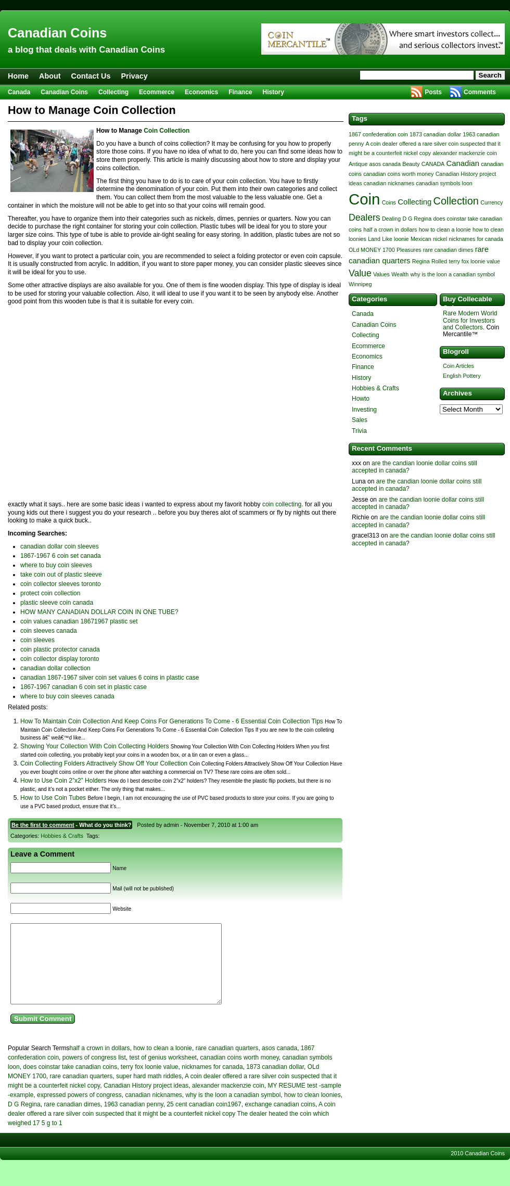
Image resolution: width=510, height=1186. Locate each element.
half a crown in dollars (100, 1063)
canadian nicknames (153, 1110)
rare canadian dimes (72, 1120)
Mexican (421, 239)
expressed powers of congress (79, 1110)
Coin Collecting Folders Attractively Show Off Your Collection (103, 763)
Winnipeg (360, 284)
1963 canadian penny (133, 1120)
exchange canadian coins (280, 1120)
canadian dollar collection (55, 668)
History (273, 92)
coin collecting (281, 504)
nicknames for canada (212, 1082)
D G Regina (24, 1120)
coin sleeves (37, 640)
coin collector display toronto (59, 658)
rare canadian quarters (227, 1063)
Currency (491, 202)
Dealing (391, 218)
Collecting (113, 92)
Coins (389, 202)
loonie (401, 239)
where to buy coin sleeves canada (67, 696)
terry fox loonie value (149, 1082)
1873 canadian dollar (275, 1082)
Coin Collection (166, 130)
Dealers (364, 217)
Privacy (134, 76)
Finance (240, 92)
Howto (360, 398)
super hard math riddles (149, 1091)
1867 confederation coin (378, 134)
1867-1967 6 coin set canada (60, 555)
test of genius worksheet (162, 1073)
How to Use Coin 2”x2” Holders (63, 780)
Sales (359, 420)
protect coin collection (50, 593)
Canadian (463, 163)
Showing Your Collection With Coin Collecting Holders (94, 746)
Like (387, 239)
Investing (364, 409)
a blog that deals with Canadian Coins (86, 50)
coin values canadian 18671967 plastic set (79, 621)
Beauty (410, 164)
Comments (480, 92)
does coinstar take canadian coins (70, 1082)
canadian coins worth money (239, 1073)
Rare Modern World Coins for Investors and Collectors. (470, 320)
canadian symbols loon (444, 183)
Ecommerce (156, 92)
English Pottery (462, 376)
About (50, 76)
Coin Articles (458, 366)
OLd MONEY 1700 (372, 250)
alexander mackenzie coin (228, 1101)
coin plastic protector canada (60, 649)
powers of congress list (94, 1073)
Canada (19, 92)
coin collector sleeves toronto (60, 584)
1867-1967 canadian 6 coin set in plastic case (83, 687)
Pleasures (409, 250)
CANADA (433, 164)
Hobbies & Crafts (62, 836)
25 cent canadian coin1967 (204, 1120)
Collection (456, 201)
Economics (201, 92)
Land (374, 239)
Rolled (439, 261)
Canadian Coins (57, 32)
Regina (421, 261)
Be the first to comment (42, 825)
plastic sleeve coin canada (56, 602)
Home (18, 76)
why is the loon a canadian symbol (233, 1110)
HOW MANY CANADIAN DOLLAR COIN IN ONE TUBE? (99, 612)
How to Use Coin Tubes (53, 797)
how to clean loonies (312, 1110)
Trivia (359, 431)
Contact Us (91, 76)
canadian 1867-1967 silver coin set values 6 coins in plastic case (109, 677)
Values (381, 274)
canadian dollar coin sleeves (59, 546)
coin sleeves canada (48, 630)
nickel (440, 239)
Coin (364, 199)
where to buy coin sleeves (56, 565)
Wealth (400, 274)
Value (360, 273)
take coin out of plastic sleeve (61, 574)
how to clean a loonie (162, 1063)
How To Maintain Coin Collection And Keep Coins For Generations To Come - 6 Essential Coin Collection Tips (171, 721)
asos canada (279, 1063)
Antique (358, 164)
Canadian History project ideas (146, 1101)
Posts (433, 92)
